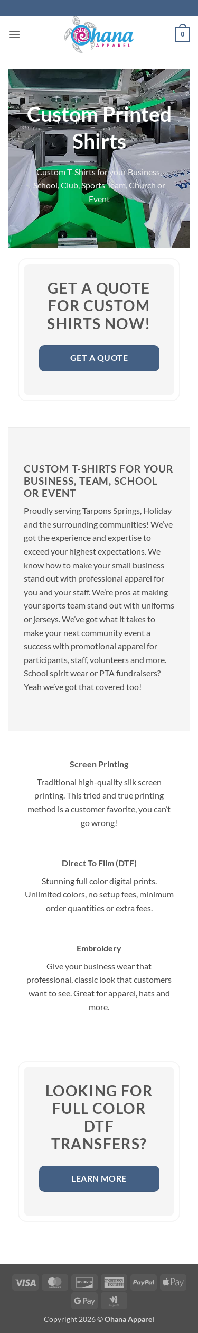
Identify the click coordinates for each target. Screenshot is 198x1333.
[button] (14, 34)
